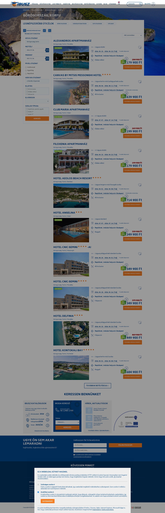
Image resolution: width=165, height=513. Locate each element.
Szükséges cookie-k (48, 485)
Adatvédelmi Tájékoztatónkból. (103, 510)
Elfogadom (48, 501)
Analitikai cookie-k (47, 492)
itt (114, 477)
